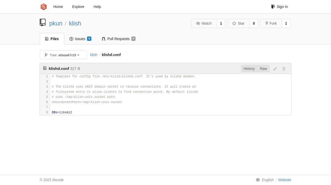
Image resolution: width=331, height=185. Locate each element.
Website (284, 180)
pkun (56, 23)
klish (75, 23)
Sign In (279, 7)
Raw (263, 69)
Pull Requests (119, 38)
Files (52, 39)
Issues (80, 38)
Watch (204, 23)
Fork (271, 23)
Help (97, 7)
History (249, 69)
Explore (78, 7)
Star (238, 23)
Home (58, 7)
